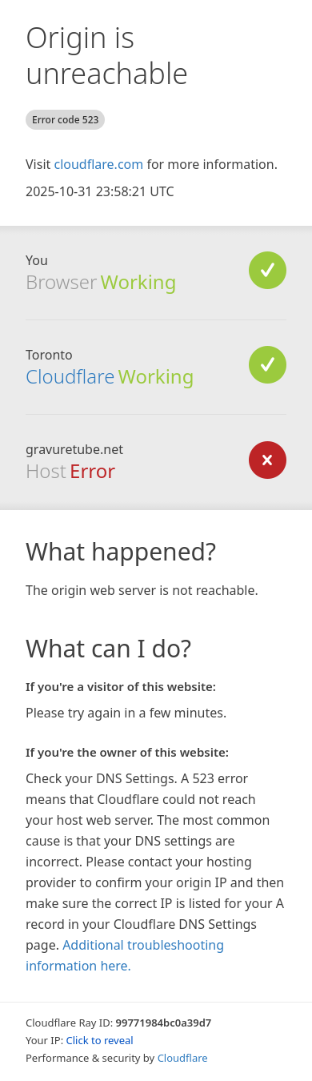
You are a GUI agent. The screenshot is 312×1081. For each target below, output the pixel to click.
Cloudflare (70, 376)
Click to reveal (100, 1040)
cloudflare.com (98, 164)
